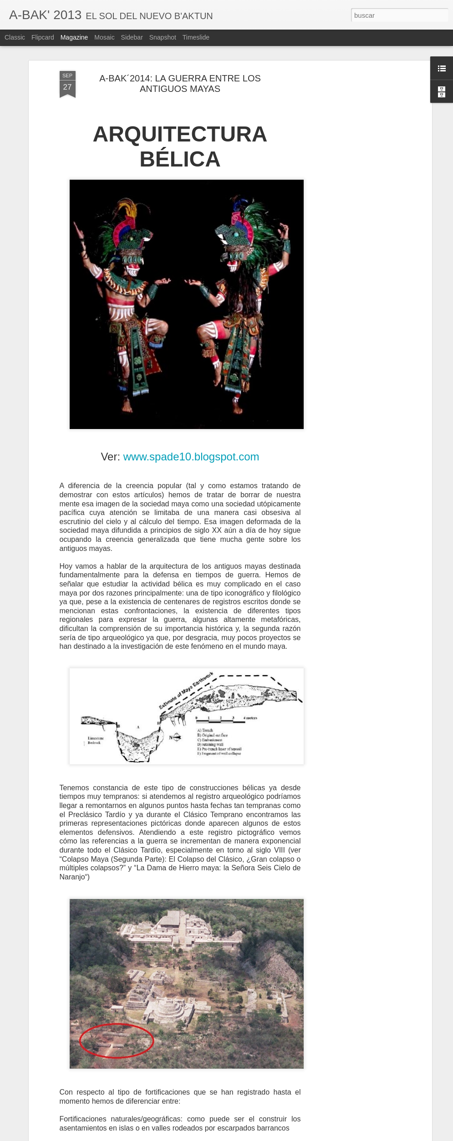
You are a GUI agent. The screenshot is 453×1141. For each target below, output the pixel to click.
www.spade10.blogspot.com (191, 419)
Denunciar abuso (292, 1136)
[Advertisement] (351, 95)
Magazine (74, 37)
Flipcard (42, 37)
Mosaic (104, 37)
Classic (15, 37)
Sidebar (132, 37)
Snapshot (162, 37)
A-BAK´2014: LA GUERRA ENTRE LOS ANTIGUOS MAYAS (180, 46)
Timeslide (196, 37)
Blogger (262, 1136)
